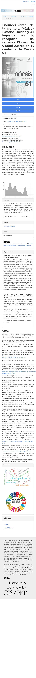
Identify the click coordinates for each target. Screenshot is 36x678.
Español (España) (9, 527)
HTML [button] (18, 107)
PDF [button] (18, 99)
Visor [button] (18, 103)
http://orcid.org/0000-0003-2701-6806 (11, 136)
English (6, 524)
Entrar (33, 1)
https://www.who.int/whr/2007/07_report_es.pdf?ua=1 (17, 451)
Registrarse (25, 1)
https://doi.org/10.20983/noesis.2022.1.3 (16, 121)
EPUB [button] (18, 111)
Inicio (4, 16)
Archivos (13, 16)
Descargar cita (24, 216)
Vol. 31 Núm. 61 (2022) (27, 16)
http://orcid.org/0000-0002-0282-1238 (11, 142)
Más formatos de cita (11, 216)
